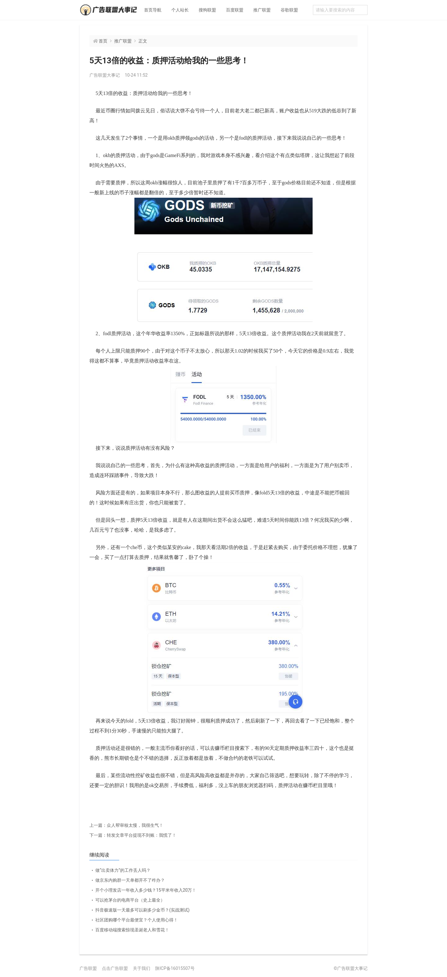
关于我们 (141, 968)
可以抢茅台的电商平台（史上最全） (130, 900)
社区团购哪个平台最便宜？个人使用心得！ (136, 919)
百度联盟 (234, 9)
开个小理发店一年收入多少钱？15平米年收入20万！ (145, 890)
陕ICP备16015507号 (175, 968)
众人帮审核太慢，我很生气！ (126, 825)
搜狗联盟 (207, 9)
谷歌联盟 (289, 9)
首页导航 (152, 9)
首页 (103, 40)
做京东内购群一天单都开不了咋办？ (130, 880)
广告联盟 (88, 968)
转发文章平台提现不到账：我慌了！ (132, 835)
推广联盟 (262, 9)
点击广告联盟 (115, 968)
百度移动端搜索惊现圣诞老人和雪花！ (132, 929)
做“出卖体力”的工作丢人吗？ (123, 870)
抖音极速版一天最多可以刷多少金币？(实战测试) (142, 909)
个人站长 (180, 9)
